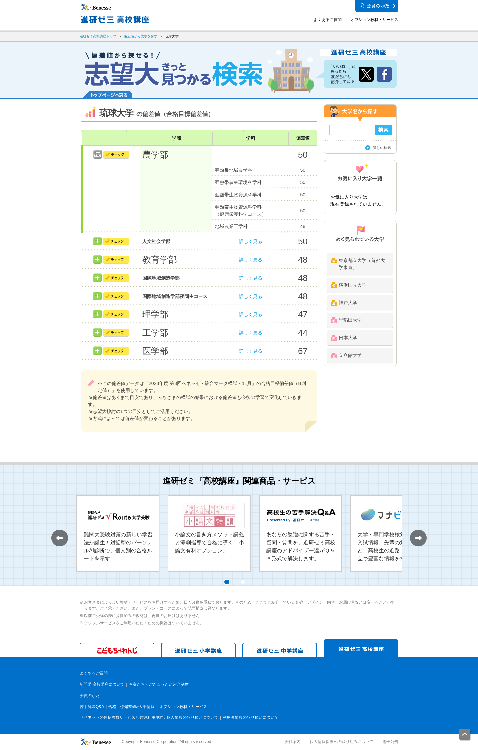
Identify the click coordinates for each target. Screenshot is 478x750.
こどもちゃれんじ (117, 650)
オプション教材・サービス (374, 19)
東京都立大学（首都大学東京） (362, 264)
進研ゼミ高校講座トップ (98, 36)
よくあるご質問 (328, 19)
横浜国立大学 (352, 285)
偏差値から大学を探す (140, 36)
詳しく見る (250, 241)
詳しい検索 (382, 148)
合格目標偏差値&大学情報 (131, 706)
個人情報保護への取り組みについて (341, 741)
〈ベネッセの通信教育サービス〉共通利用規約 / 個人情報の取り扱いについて (149, 717)
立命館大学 (350, 355)
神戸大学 (348, 302)
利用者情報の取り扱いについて (251, 717)
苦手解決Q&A (92, 706)
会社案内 (293, 741)
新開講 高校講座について (102, 684)
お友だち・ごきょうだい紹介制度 (159, 684)
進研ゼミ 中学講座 (279, 650)
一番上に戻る (465, 735)
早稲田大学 (350, 320)
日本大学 (348, 337)
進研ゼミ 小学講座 (198, 650)
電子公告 (390, 741)
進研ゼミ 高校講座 (361, 648)
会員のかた (90, 695)
